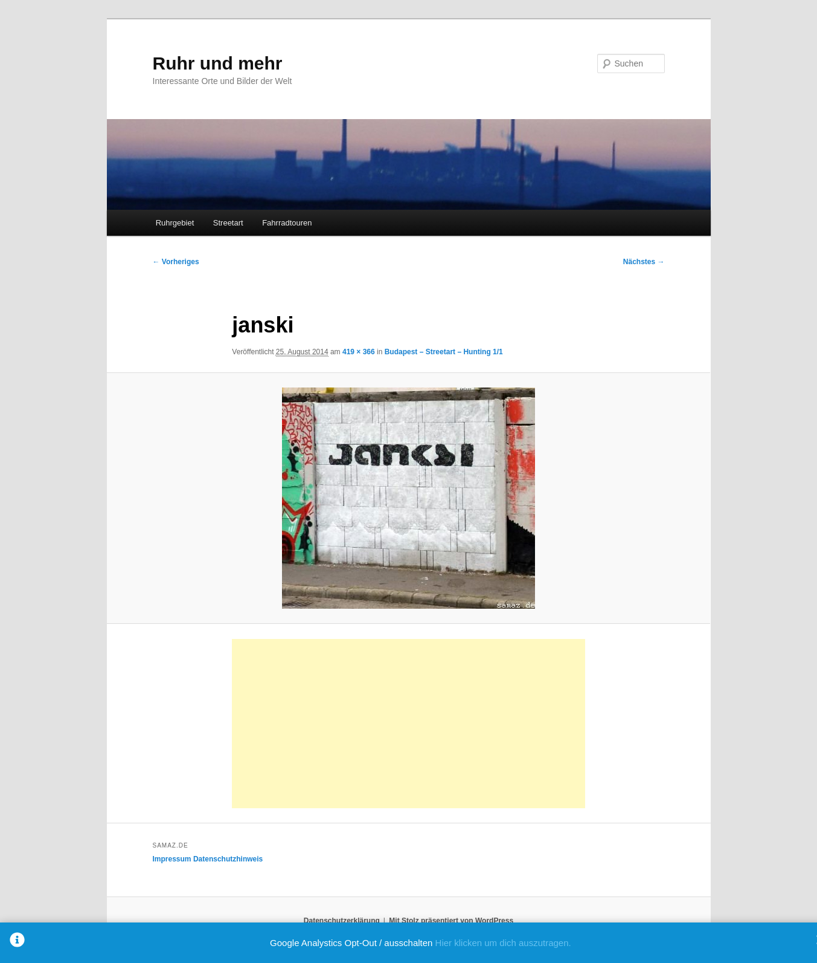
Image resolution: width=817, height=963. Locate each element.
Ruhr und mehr (218, 63)
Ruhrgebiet (175, 222)
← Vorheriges (176, 262)
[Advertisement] (408, 723)
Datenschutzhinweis (228, 859)
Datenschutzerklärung (342, 920)
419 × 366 (358, 352)
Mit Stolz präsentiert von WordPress (451, 920)
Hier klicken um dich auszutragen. (503, 943)
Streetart (228, 222)
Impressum (172, 859)
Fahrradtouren (287, 222)
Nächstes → (644, 262)
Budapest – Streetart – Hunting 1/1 (444, 352)
